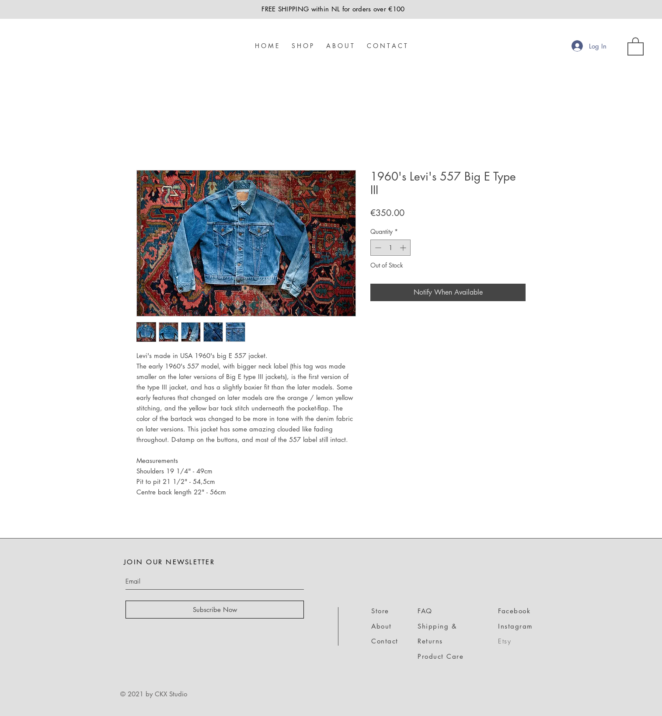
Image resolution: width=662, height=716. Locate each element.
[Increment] (403, 247)
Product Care (440, 656)
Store (380, 611)
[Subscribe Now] (214, 610)
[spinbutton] (390, 247)
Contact (384, 641)
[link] (635, 46)
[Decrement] (377, 247)
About (381, 626)
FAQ (425, 611)
